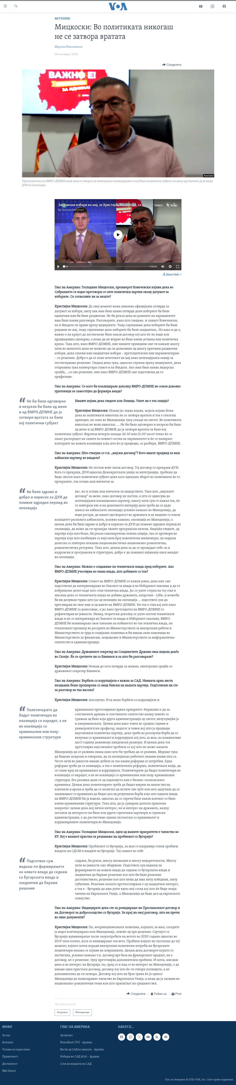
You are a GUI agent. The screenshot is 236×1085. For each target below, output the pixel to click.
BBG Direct (9, 1070)
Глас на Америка (73, 209)
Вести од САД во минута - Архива (82, 1049)
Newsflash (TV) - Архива (76, 1042)
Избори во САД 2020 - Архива (79, 1056)
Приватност (10, 1056)
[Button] (171, 64)
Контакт (7, 1042)
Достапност (9, 1063)
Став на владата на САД (75, 1063)
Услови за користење (16, 1049)
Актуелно (62, 18)
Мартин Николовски (69, 46)
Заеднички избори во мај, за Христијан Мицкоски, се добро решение (112, 205)
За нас (6, 1035)
